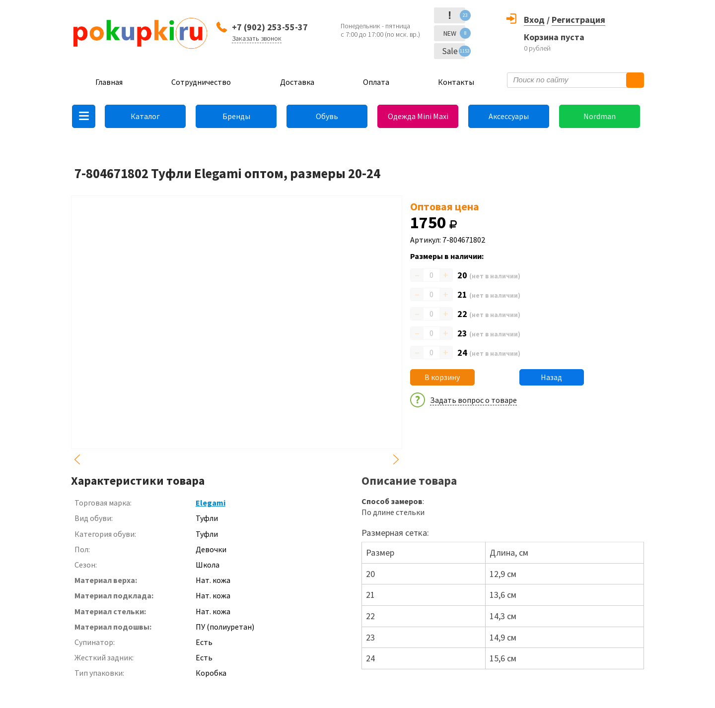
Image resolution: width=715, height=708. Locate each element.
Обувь (327, 116)
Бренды (236, 116)
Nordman (599, 116)
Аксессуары (509, 116)
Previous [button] (77, 459)
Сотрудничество (201, 82)
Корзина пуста (554, 37)
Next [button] (396, 459)
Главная (109, 82)
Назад (551, 377)
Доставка (297, 82)
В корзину (442, 377)
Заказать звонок (257, 38)
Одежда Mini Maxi (418, 116)
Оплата (376, 82)
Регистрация (578, 19)
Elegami (210, 503)
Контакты (456, 82)
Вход (534, 19)
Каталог (145, 116)
